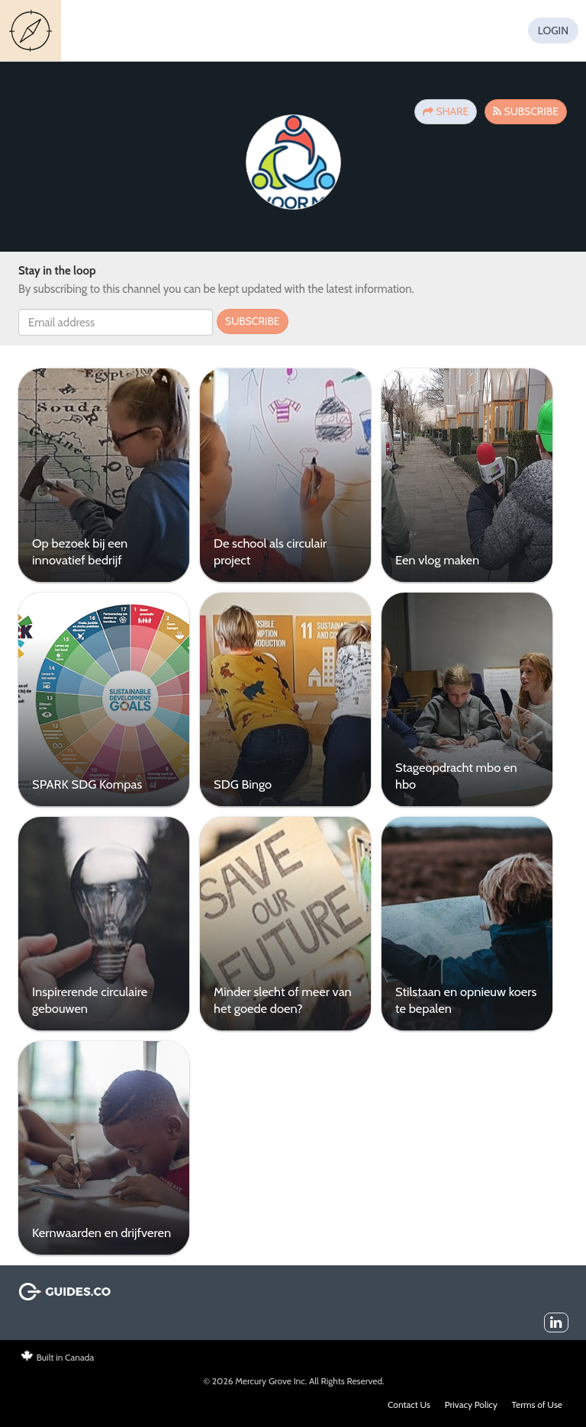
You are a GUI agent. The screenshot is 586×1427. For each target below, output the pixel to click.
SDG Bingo (243, 784)
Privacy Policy (471, 1404)
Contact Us (409, 1404)
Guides (32, 31)
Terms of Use (537, 1404)
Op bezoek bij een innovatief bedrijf (79, 551)
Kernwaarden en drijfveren (101, 1232)
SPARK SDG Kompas (87, 784)
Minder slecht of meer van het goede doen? (283, 999)
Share (445, 111)
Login (553, 30)
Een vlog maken (437, 559)
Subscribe (526, 111)
